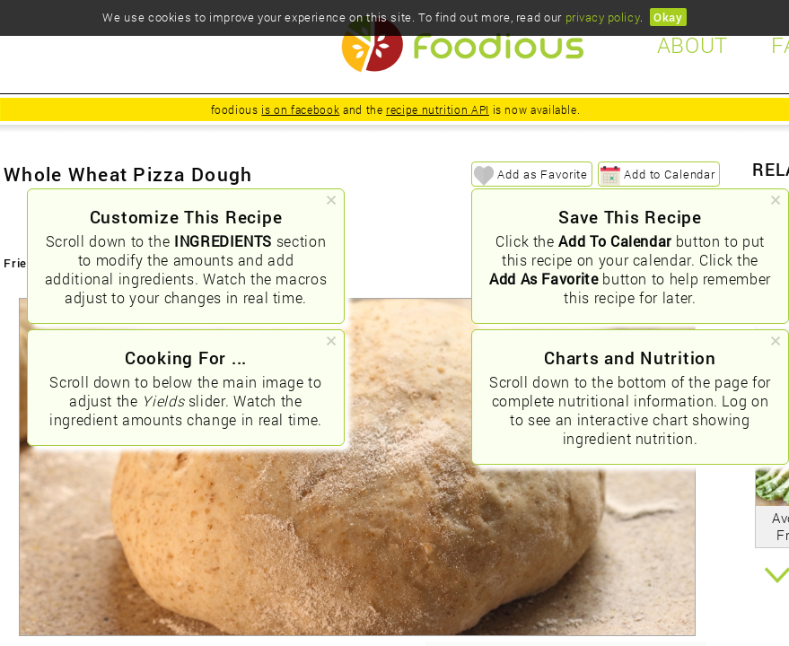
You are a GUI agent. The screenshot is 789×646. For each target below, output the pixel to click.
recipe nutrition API (437, 109)
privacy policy (602, 17)
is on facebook (300, 109)
